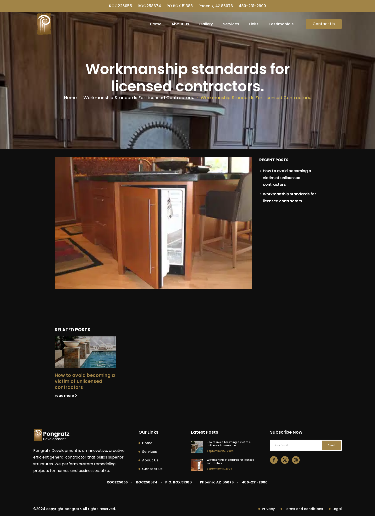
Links (254, 24)
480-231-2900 (252, 6)
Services (231, 24)
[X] (285, 460)
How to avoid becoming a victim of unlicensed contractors (85, 381)
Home (155, 24)
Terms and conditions (302, 508)
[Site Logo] (44, 24)
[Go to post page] (85, 352)
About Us (180, 24)
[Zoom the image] (51, 432)
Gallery (206, 24)
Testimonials (281, 24)
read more (66, 395)
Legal (335, 508)
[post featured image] (197, 447)
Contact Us (324, 24)
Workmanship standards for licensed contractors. (230, 461)
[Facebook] (274, 460)
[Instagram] (296, 460)
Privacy (266, 508)
